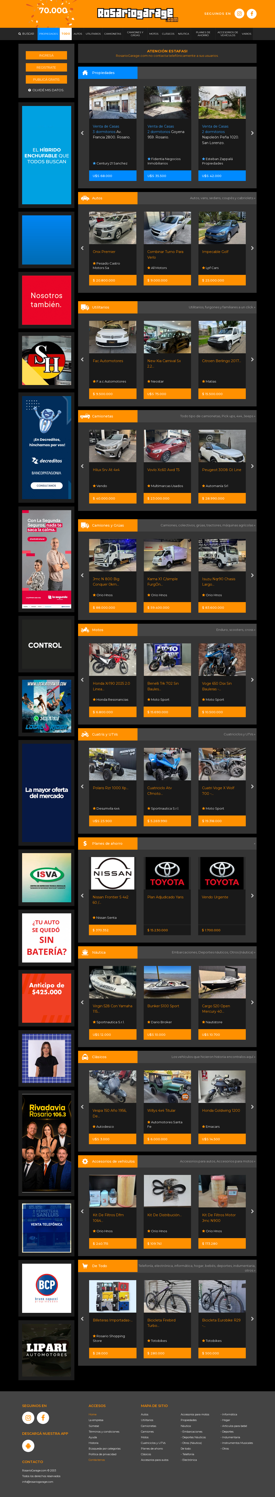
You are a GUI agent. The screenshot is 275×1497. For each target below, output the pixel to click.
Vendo (100, 486)
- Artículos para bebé (233, 1426)
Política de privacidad (102, 1454)
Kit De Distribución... (164, 1215)
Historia (93, 1443)
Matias (209, 381)
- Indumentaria (230, 1437)
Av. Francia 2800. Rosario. (111, 132)
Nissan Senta (105, 917)
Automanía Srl (215, 486)
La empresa (96, 1420)
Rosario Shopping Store (109, 1338)
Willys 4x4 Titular (161, 1110)
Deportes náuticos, (214, 952)
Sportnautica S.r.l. (163, 808)
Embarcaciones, (185, 952)
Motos (145, 1437)
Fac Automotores (108, 361)
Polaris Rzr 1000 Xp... (110, 788)
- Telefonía (187, 1454)
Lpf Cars (210, 268)
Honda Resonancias (110, 699)
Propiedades (189, 1420)
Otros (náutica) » (242, 952)
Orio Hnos (102, 595)
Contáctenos (97, 1460)
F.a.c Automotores (109, 381)
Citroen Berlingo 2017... (221, 361)
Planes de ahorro (152, 1448)
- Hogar (225, 1420)
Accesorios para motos (235, 1161)
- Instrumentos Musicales (236, 1443)
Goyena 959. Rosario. (166, 132)
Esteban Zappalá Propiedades (217, 161)
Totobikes (157, 1341)
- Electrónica (189, 1460)
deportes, (225, 1266)
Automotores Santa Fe (164, 1124)
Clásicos (146, 1454)
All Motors (157, 268)
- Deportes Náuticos (193, 1437)
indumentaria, (244, 1266)
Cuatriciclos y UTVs (153, 1443)
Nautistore (212, 1022)
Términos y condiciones (104, 1431)
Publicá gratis (46, 79)
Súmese (94, 1426)
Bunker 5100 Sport (163, 1006)
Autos (144, 1414)
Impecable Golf (215, 252)
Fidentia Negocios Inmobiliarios (164, 161)
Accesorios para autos (154, 1460)
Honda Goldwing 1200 (221, 1110)
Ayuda (93, 1437)
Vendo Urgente (215, 897)
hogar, (199, 1266)
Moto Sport (158, 699)
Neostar (155, 381)
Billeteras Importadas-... (113, 1320)
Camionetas (148, 1426)
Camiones (147, 1431)
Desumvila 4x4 (106, 808)
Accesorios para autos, (198, 1161)
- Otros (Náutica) (191, 1443)
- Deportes (227, 1431)
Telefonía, (146, 1266)
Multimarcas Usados (165, 486)
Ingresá (46, 55)
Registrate (46, 67)
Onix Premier (104, 252)
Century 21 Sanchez (110, 163)
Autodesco (103, 1126)
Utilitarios (147, 1420)
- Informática (228, 1414)
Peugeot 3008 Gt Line (221, 470)
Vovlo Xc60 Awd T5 (163, 470)
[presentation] (82, 133)
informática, (184, 1266)
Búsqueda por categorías (105, 1448)
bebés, (211, 1266)
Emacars (211, 1126)
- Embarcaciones (191, 1431)
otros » (250, 1270)
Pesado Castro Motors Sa (106, 265)
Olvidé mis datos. (46, 90)
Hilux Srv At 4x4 (106, 470)
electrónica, (164, 1266)
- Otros (224, 1448)
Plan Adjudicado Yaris (165, 897)
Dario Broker (159, 1022)
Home (92, 1414)
